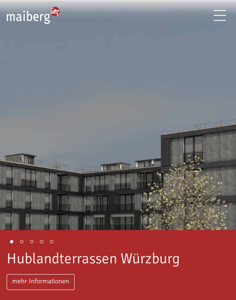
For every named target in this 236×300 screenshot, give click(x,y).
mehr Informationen (40, 281)
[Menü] (219, 15)
